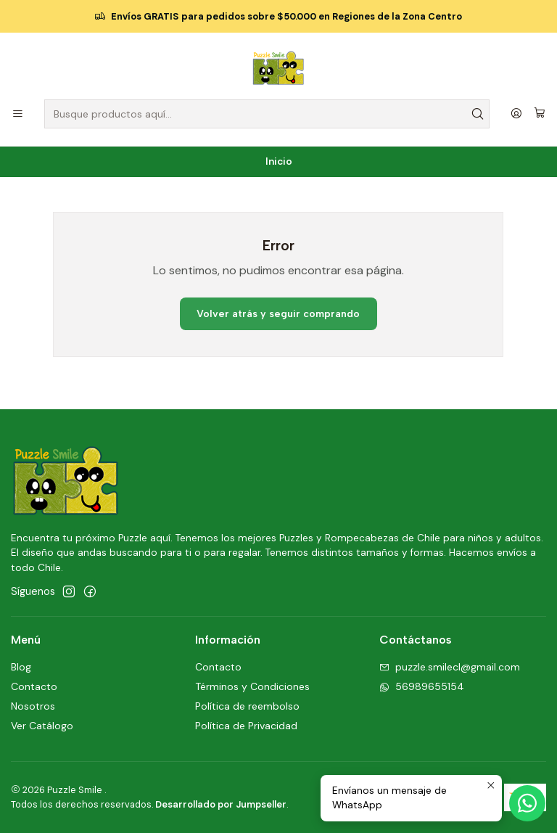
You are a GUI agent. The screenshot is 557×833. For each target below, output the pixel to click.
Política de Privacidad (246, 725)
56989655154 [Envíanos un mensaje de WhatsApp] (421, 686)
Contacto (34, 686)
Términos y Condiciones (252, 686)
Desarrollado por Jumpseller (220, 804)
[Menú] (18, 114)
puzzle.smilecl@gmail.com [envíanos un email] (449, 666)
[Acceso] (516, 114)
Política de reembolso (247, 706)
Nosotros (33, 706)
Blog (21, 666)
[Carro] (539, 114)
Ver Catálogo (42, 725)
